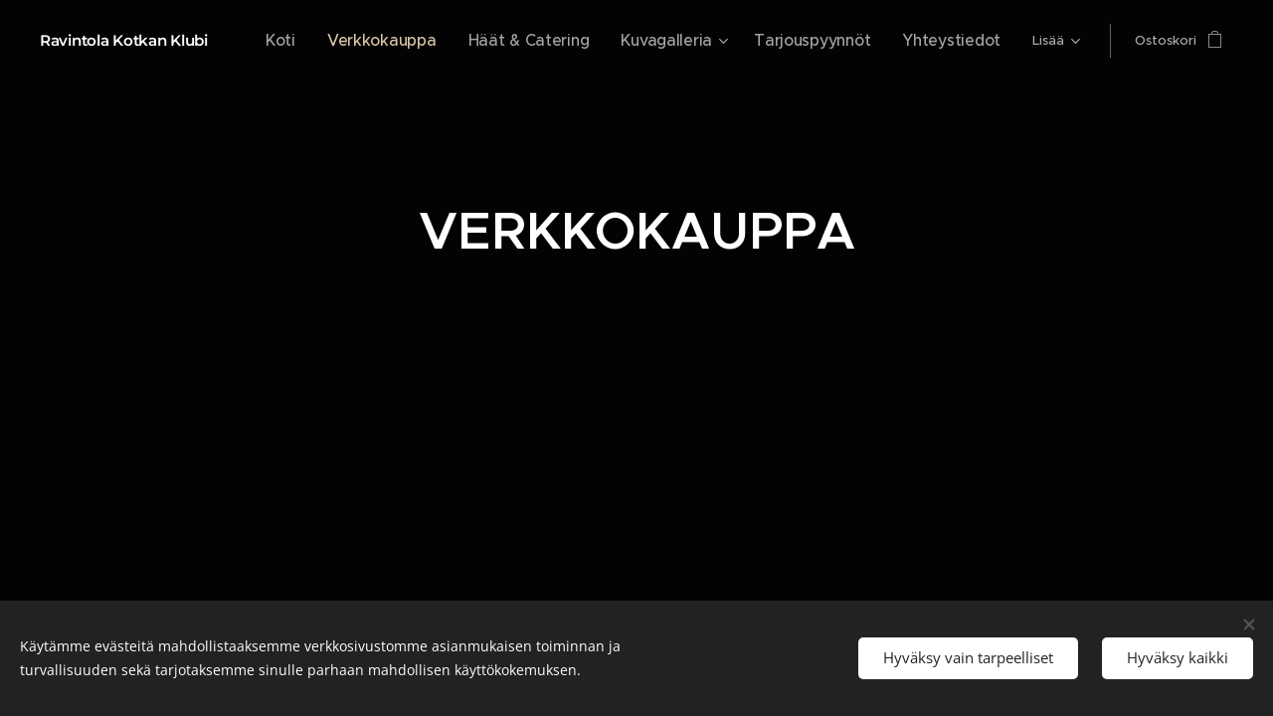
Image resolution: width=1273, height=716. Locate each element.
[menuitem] (352, 41)
